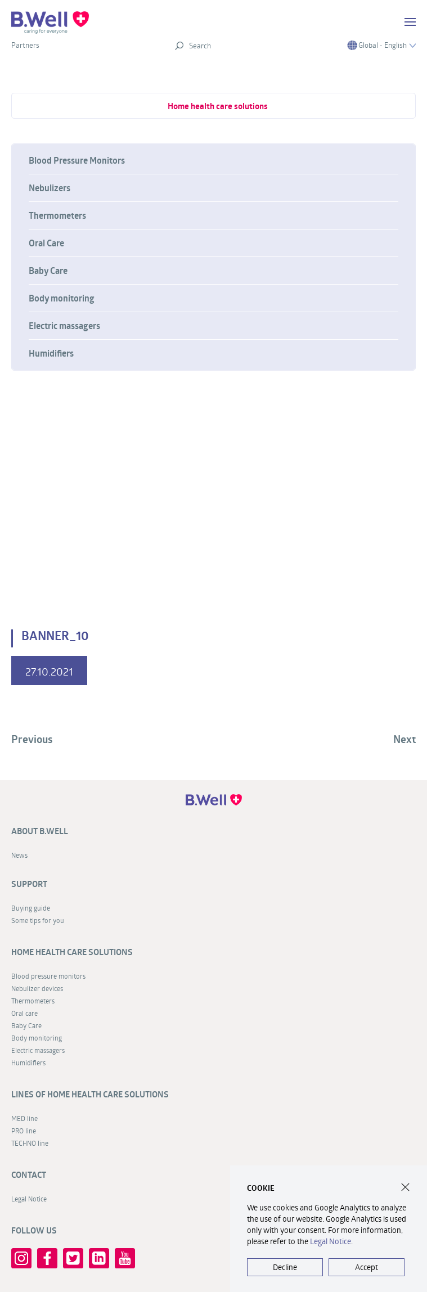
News (19, 854)
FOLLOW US (34, 1230)
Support (29, 884)
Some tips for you (37, 920)
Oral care (24, 1013)
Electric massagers (64, 325)
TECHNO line (29, 1142)
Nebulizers (49, 188)
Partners (25, 45)
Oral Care (46, 243)
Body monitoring (62, 298)
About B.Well (39, 831)
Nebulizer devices (37, 988)
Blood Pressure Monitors (77, 160)
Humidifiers (51, 353)
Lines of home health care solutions (90, 1094)
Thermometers (57, 215)
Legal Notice (29, 1198)
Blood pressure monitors (48, 975)
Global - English (381, 45)
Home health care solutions (218, 106)
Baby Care (48, 270)
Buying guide (30, 907)
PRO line (23, 1130)
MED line (24, 1118)
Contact (28, 1175)
